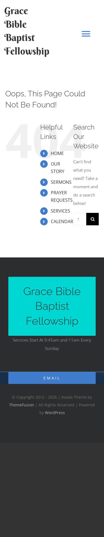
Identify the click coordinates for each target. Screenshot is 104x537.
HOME (57, 153)
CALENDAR (62, 221)
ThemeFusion (21, 404)
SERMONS (61, 182)
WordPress (55, 412)
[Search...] (79, 219)
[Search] (92, 219)
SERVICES (60, 211)
